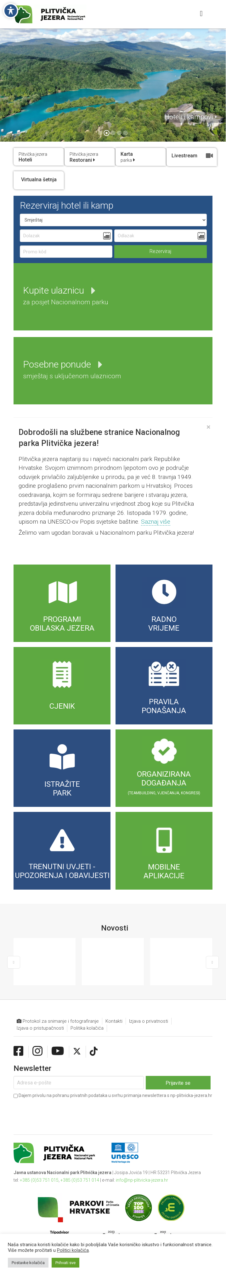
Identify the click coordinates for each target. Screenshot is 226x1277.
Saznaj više (155, 521)
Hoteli (33, 157)
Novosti (114, 928)
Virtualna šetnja (39, 180)
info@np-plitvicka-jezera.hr (142, 1164)
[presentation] (61, 1096)
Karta (128, 157)
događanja (163, 783)
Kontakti (113, 1005)
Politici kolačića (73, 1250)
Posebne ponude (72, 369)
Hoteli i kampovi (189, 117)
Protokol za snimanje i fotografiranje (58, 1005)
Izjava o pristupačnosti (40, 1012)
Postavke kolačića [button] (28, 1262)
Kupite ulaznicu (65, 295)
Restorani (84, 157)
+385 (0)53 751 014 (79, 1164)
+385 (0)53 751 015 (39, 1164)
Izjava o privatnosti (148, 1005)
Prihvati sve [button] (65, 1262)
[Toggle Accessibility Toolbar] (10, 10)
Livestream (192, 156)
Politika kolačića (87, 1012)
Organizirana (164, 774)
